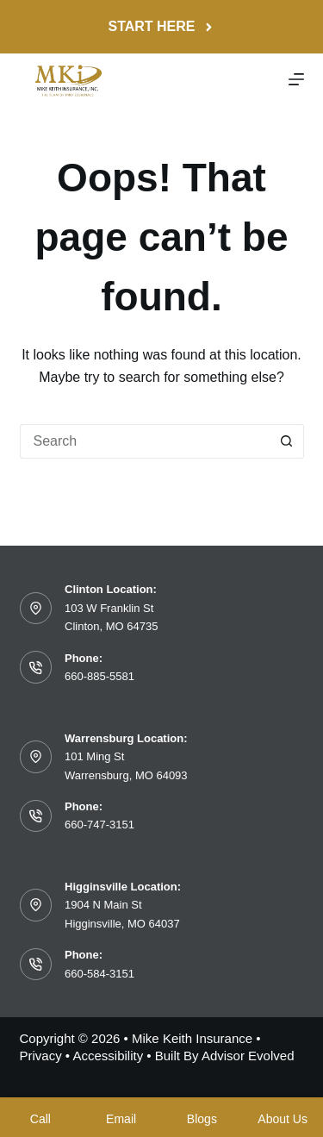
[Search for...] (145, 441)
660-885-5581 (99, 676)
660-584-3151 (99, 973)
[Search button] (287, 441)
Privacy (41, 1055)
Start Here (161, 26)
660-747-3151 (99, 824)
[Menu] (296, 79)
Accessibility (107, 1055)
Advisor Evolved (248, 1055)
